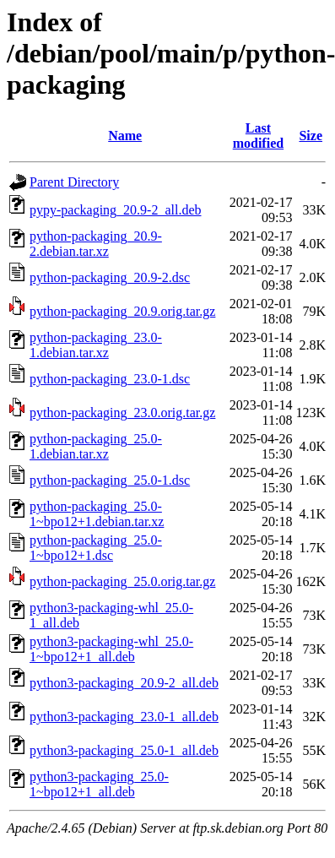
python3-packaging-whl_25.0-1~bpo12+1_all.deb (111, 649)
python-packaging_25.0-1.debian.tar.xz (96, 446)
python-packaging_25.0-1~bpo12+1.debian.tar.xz (97, 514)
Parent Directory (74, 182)
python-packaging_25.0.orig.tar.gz (122, 581)
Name (125, 135)
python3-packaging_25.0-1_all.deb (124, 750)
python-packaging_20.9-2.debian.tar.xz (96, 243)
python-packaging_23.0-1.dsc (110, 379)
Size (310, 135)
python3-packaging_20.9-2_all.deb (124, 683)
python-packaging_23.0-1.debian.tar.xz (96, 345)
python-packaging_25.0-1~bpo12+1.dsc (96, 547)
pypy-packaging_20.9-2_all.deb (116, 210)
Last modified (258, 135)
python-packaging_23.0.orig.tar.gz (122, 412)
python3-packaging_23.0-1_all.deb (124, 716)
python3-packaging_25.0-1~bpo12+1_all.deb (99, 784)
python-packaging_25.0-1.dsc (110, 480)
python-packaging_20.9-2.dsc (110, 277)
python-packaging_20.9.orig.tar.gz (122, 311)
